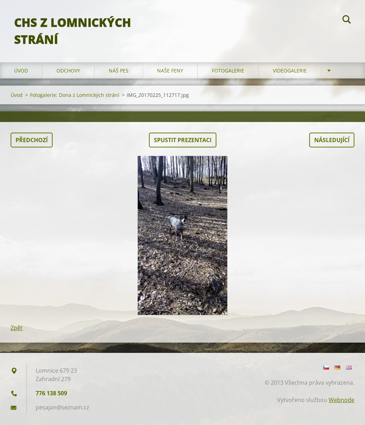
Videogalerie (290, 70)
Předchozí (32, 140)
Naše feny (170, 70)
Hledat (346, 20)
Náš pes (118, 70)
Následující (331, 140)
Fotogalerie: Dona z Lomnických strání (74, 95)
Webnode (341, 400)
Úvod (21, 70)
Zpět (17, 328)
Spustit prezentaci (182, 140)
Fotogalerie (228, 70)
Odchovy (68, 70)
